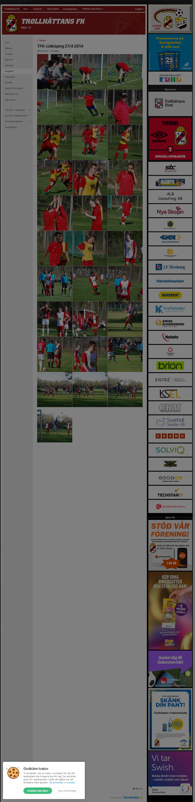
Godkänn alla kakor (37, 790)
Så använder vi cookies (62, 782)
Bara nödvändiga (67, 790)
